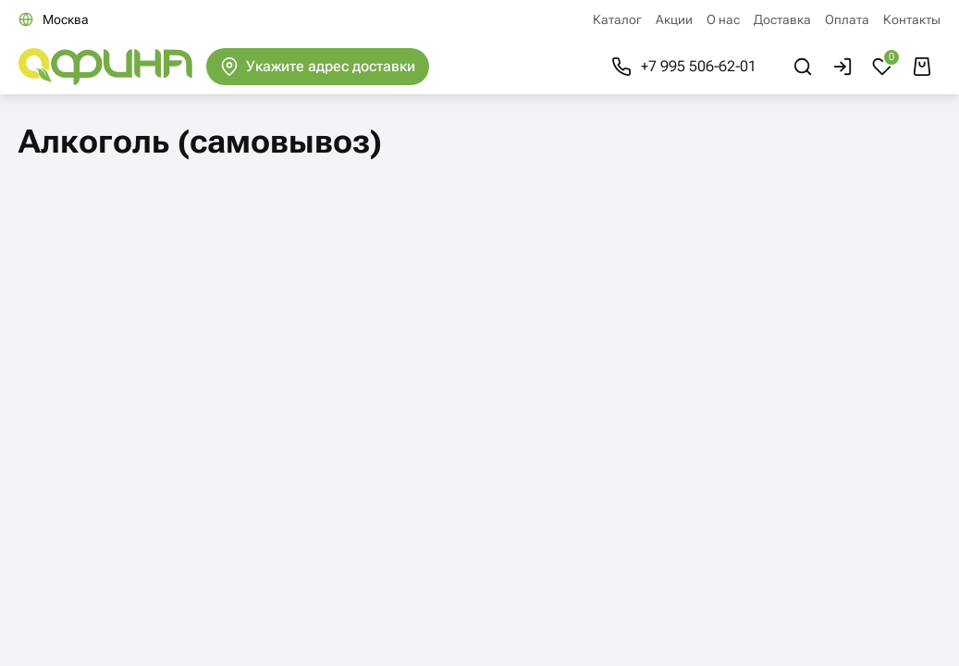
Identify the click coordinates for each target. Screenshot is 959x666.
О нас (723, 19)
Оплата (847, 19)
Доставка (782, 19)
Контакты (912, 19)
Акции (674, 19)
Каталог (617, 19)
